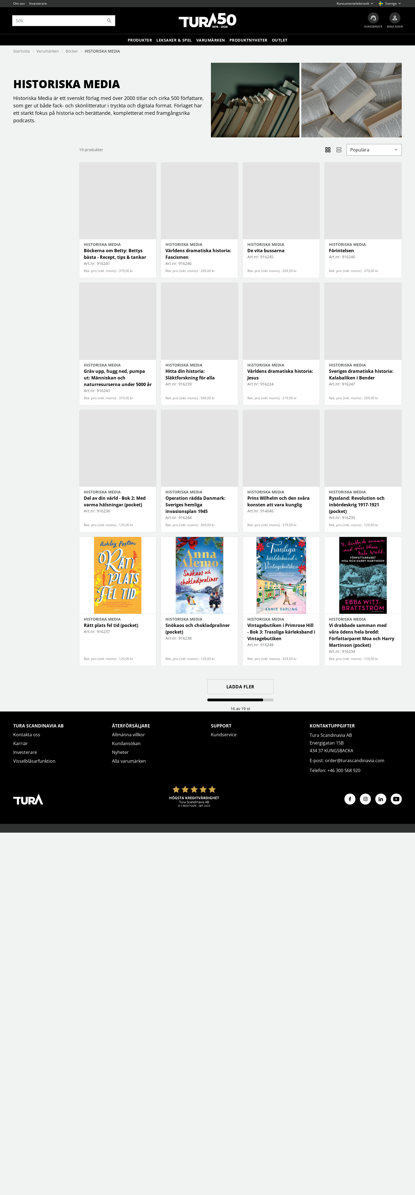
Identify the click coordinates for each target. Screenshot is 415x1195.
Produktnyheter (248, 40)
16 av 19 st (240, 708)
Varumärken (210, 40)
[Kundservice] (372, 21)
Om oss (19, 3)
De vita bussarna (266, 251)
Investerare (38, 3)
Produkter (140, 40)
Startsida (21, 51)
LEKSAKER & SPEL (174, 40)
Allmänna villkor (128, 735)
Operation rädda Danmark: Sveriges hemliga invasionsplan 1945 (195, 504)
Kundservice (224, 735)
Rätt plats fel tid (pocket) (111, 625)
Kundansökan (126, 743)
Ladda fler (240, 687)
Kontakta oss (26, 735)
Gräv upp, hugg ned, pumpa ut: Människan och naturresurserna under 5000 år (118, 377)
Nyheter (120, 752)
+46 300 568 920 (343, 770)
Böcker (72, 51)
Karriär (20, 743)
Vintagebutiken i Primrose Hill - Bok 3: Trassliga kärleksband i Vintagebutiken (281, 632)
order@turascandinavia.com (354, 760)
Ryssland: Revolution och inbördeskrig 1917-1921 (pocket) (357, 504)
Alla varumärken (129, 761)
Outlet (280, 40)
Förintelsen (341, 251)
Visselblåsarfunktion (34, 761)
